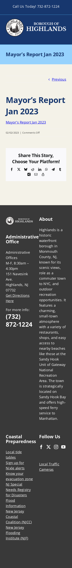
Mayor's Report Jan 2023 (26, 122)
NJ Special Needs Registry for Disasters (18, 489)
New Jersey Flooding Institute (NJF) (17, 532)
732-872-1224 (48, 6)
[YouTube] (63, 447)
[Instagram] (56, 447)
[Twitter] (48, 447)
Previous (59, 79)
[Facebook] (41, 447)
